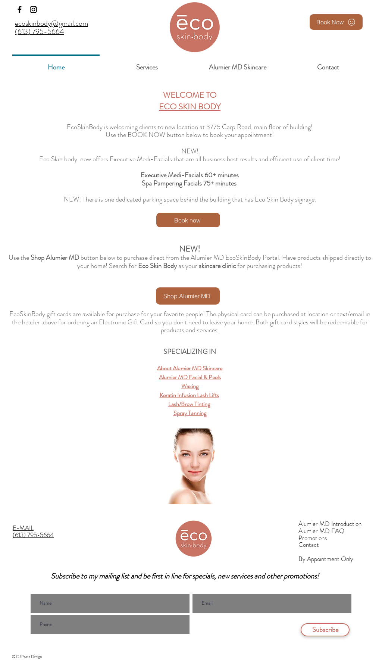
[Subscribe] (325, 629)
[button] (146, 64)
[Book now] (188, 220)
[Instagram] (33, 9)
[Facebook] (19, 9)
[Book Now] (336, 22)
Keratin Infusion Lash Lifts (189, 395)
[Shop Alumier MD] (188, 296)
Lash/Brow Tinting (189, 404)
